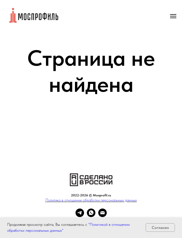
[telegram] (80, 215)
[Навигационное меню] (173, 16)
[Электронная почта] (102, 215)
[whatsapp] (91, 215)
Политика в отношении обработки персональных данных (91, 200)
